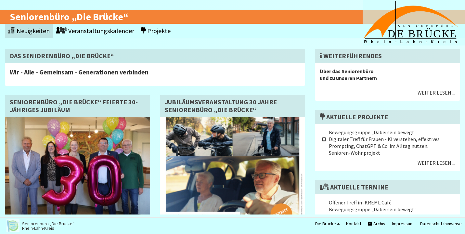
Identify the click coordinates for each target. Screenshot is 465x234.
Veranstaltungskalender (95, 31)
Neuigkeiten (29, 31)
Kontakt (353, 224)
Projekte (156, 31)
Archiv (376, 224)
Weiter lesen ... (436, 92)
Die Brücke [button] (327, 224)
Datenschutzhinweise (441, 224)
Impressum (403, 224)
